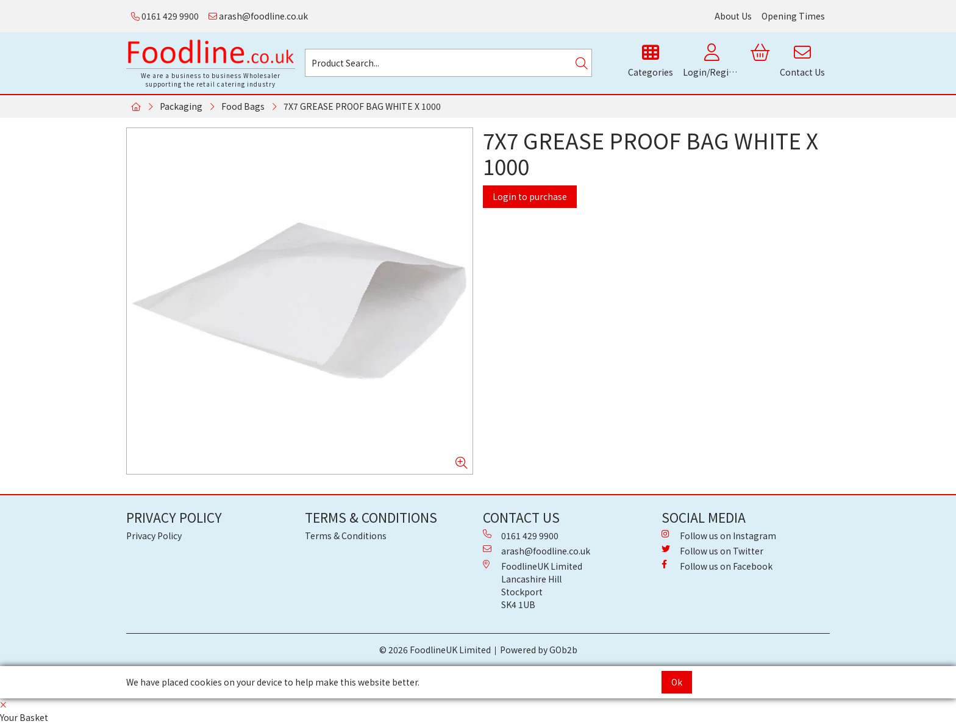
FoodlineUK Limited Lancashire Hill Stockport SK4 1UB (532, 585)
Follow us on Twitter (712, 551)
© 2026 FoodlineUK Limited (435, 649)
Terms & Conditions (346, 535)
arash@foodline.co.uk (258, 16)
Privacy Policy (154, 535)
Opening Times (793, 16)
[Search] (581, 63)
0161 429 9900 (165, 16)
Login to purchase (530, 196)
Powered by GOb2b (538, 649)
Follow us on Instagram (719, 535)
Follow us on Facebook (717, 566)
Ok (676, 682)
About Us (733, 16)
